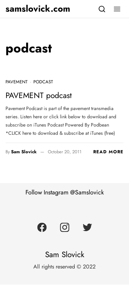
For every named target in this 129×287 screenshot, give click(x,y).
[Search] (102, 9)
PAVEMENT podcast (39, 95)
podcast (43, 82)
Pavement (17, 82)
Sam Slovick (24, 151)
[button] (117, 9)
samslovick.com (38, 8)
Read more (108, 151)
